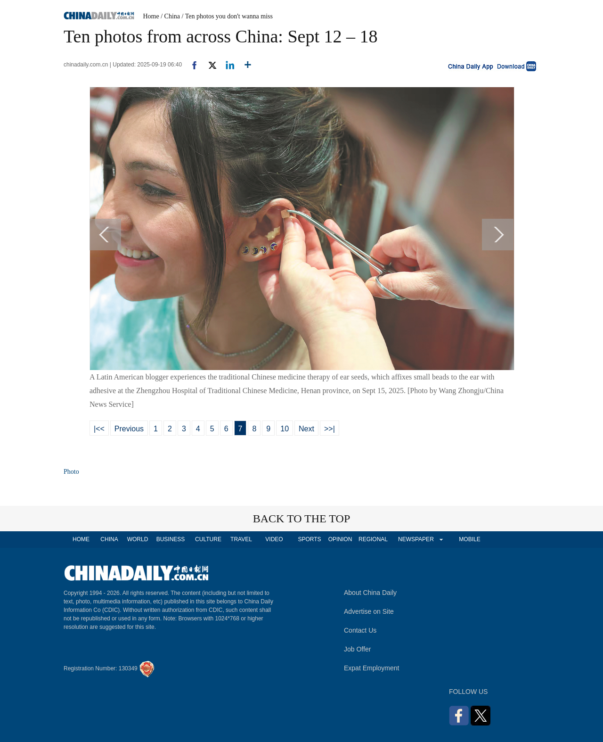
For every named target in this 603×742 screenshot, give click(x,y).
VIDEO (274, 539)
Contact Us (360, 630)
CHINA (109, 539)
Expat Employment (371, 668)
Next (306, 429)
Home (151, 16)
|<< (99, 429)
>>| (329, 429)
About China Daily (370, 592)
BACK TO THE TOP (301, 518)
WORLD (137, 539)
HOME (81, 539)
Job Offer (357, 649)
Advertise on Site (369, 611)
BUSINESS (170, 539)
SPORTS (309, 539)
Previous (129, 429)
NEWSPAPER (415, 539)
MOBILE (469, 539)
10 (284, 429)
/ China (170, 16)
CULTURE (208, 539)
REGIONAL (373, 539)
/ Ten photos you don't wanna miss (227, 16)
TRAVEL (241, 539)
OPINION (340, 539)
